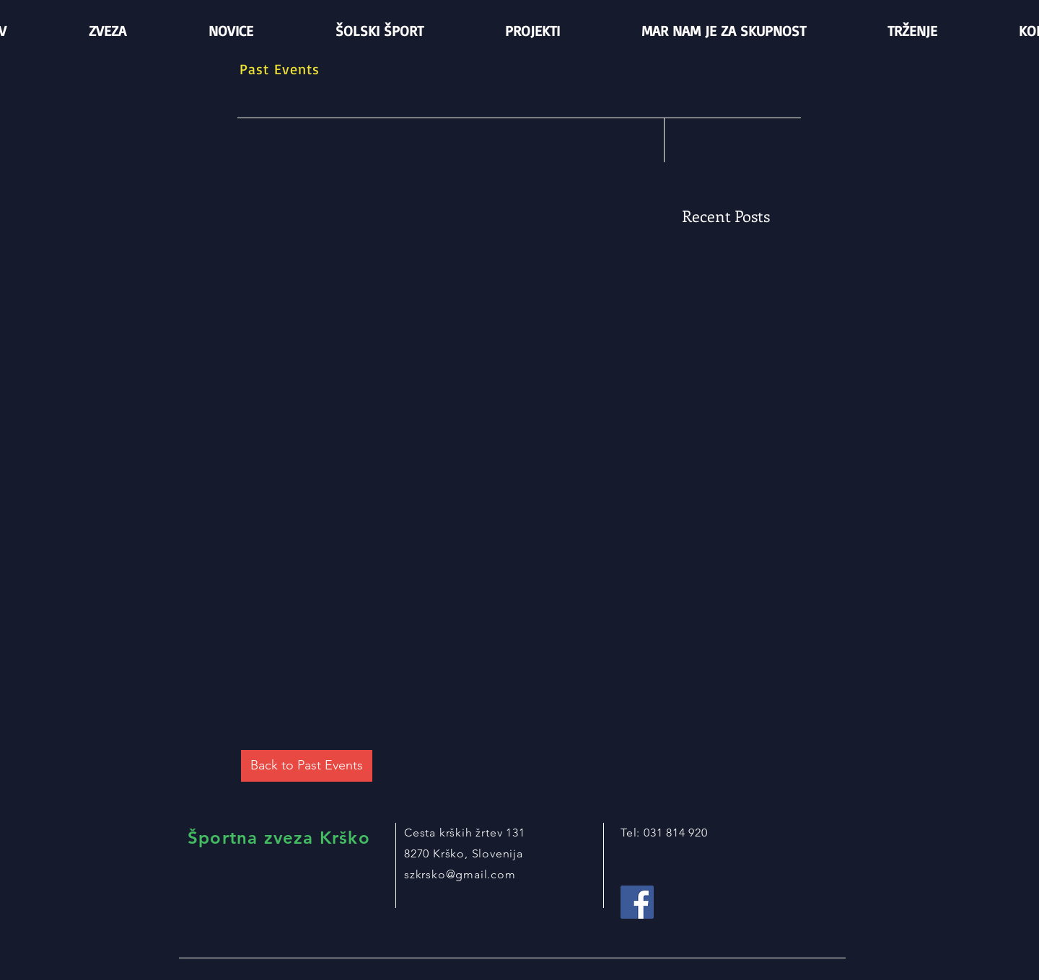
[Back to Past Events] (306, 766)
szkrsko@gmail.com (460, 874)
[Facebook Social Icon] (637, 902)
